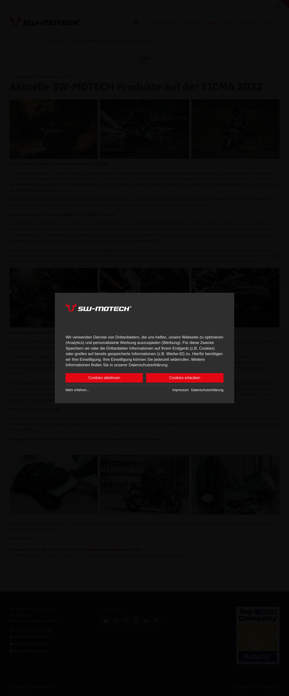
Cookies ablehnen (104, 378)
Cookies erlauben (184, 378)
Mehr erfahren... (77, 390)
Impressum (180, 390)
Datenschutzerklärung (207, 390)
